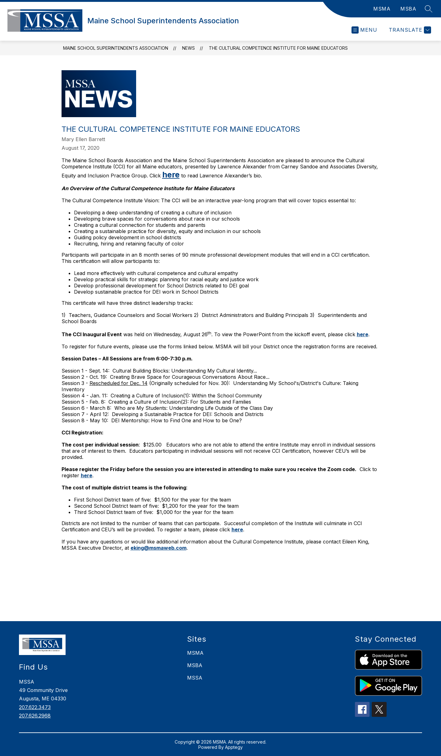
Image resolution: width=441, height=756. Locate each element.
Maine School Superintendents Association (115, 48)
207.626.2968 (35, 715)
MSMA (381, 9)
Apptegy (234, 747)
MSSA (194, 678)
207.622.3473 (35, 707)
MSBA (408, 9)
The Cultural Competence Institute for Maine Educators (278, 48)
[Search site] (428, 8)
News (188, 48)
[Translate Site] (409, 30)
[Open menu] (364, 30)
